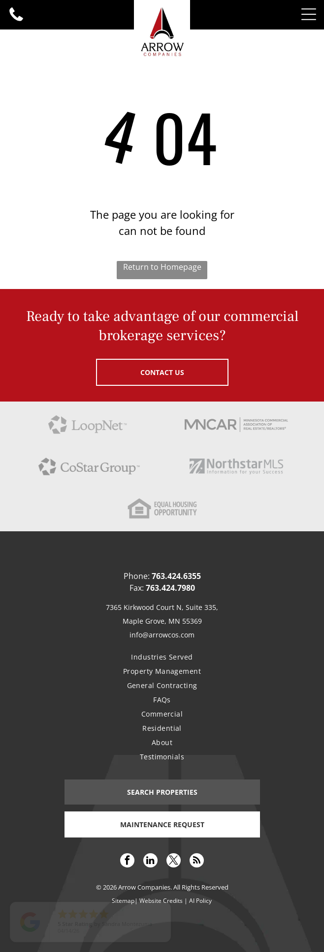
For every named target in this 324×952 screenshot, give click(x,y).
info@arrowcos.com (162, 634)
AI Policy (200, 900)
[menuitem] (162, 657)
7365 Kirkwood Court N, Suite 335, (162, 607)
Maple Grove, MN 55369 (162, 621)
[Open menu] (308, 14)
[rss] (197, 861)
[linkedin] (150, 861)
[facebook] (127, 861)
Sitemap (123, 900)
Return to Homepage (162, 266)
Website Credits (161, 900)
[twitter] (173, 861)
